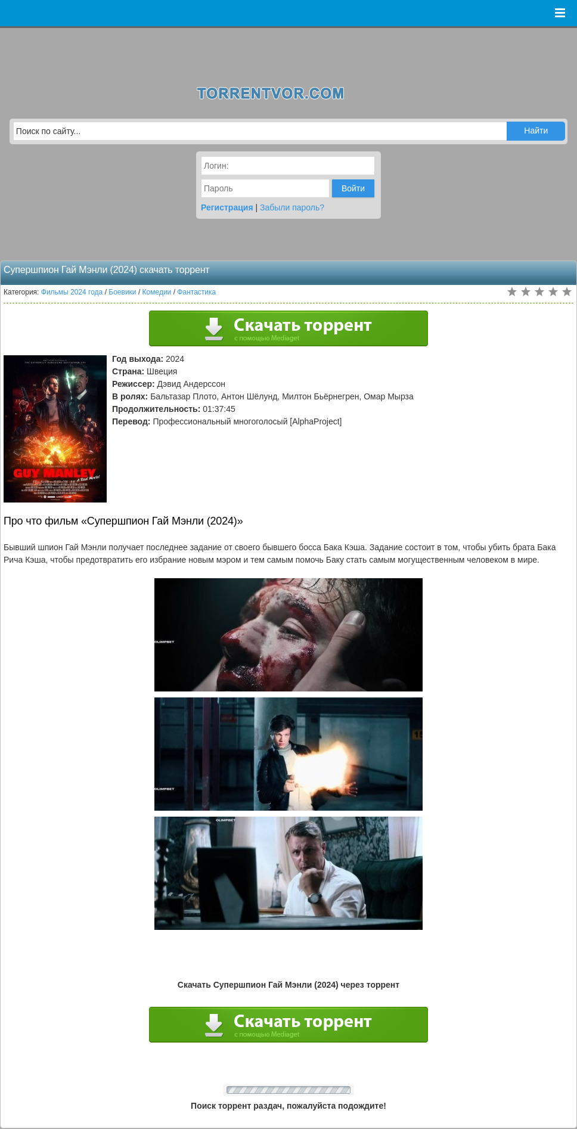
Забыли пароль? (292, 207)
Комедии (157, 292)
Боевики (122, 292)
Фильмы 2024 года (72, 292)
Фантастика (196, 292)
